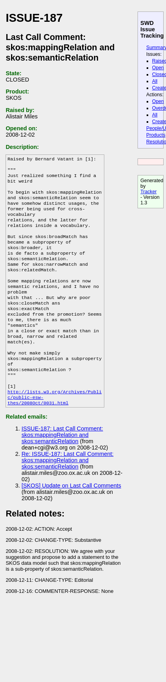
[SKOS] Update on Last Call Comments (71, 521)
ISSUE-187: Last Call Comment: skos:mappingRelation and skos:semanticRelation (62, 470)
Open (158, 67)
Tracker (148, 191)
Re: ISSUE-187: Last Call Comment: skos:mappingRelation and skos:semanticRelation (67, 495)
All (155, 81)
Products (155, 135)
